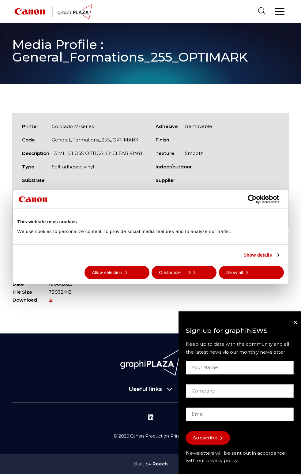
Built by (151, 464)
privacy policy (222, 460)
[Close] (295, 322)
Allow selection (107, 272)
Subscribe (205, 438)
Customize (174, 272)
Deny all (33, 272)
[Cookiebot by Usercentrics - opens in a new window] (257, 199)
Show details (257, 255)
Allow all (234, 272)
